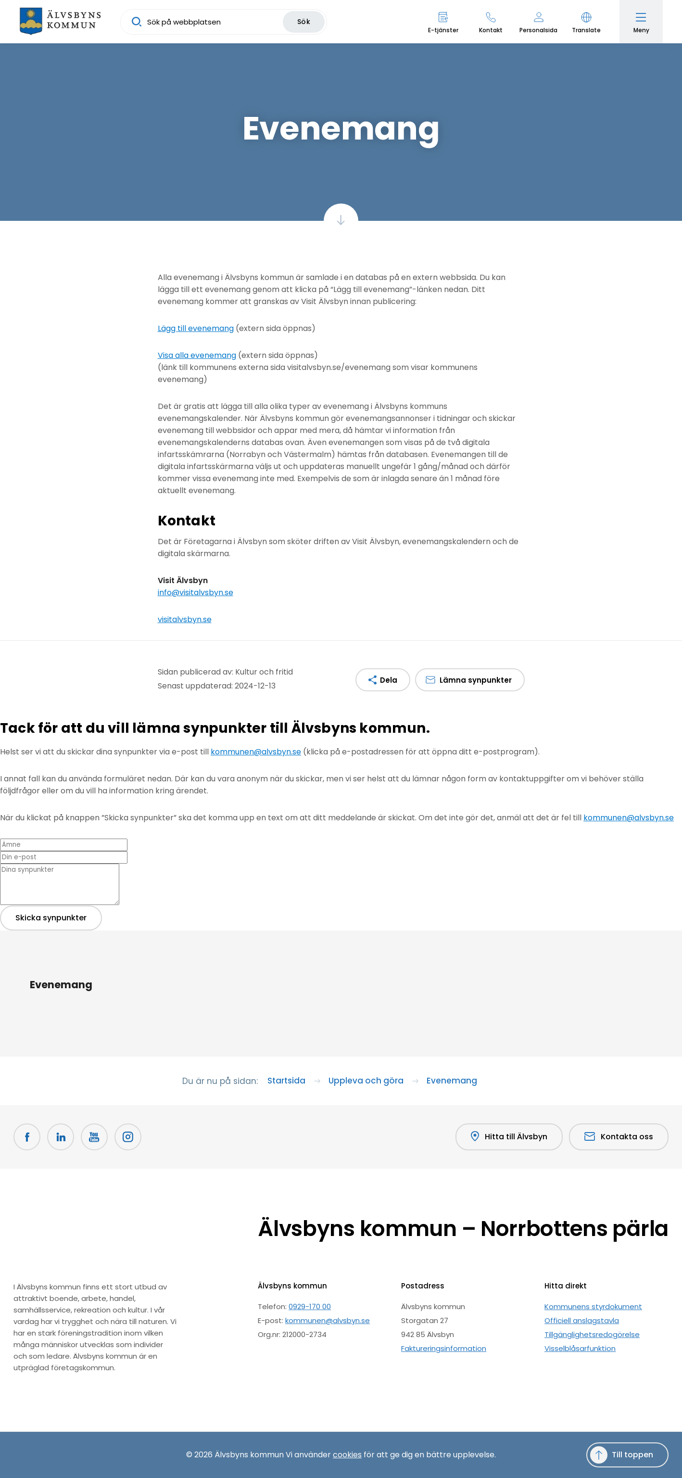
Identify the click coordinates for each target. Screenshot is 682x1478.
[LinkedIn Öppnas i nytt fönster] (60, 1136)
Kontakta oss (618, 1136)
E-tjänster (443, 30)
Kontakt (491, 30)
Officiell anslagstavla (581, 1320)
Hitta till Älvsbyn (509, 1137)
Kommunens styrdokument (593, 1306)
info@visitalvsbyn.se (195, 592)
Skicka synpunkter (51, 917)
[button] (586, 21)
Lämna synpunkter (476, 680)
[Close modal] (3, 745)
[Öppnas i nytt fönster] (127, 1136)
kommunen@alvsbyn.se (256, 751)
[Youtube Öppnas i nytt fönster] (94, 1136)
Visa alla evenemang (197, 355)
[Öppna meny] (641, 21)
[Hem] (60, 21)
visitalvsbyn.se (185, 619)
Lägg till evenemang (196, 328)
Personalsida (538, 30)
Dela (388, 680)
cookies (347, 1454)
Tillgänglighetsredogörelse (592, 1334)
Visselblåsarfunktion (580, 1348)
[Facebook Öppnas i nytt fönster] (26, 1136)
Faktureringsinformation (443, 1348)
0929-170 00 (310, 1306)
